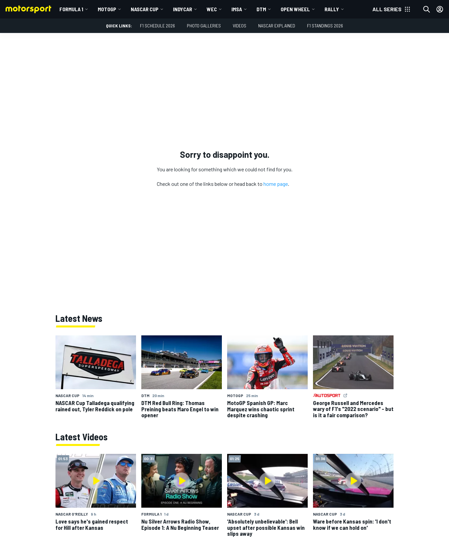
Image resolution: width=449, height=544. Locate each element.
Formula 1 (71, 9)
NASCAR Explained (276, 25)
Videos (239, 25)
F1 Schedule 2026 (157, 25)
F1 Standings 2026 (325, 25)
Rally (332, 9)
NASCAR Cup (144, 9)
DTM (261, 9)
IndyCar (182, 9)
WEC (212, 9)
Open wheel (295, 9)
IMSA (236, 9)
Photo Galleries (204, 25)
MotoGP (107, 9)
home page (275, 184)
